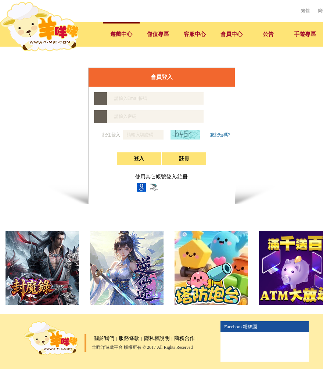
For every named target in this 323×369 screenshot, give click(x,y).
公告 (268, 34)
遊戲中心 (121, 34)
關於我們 (104, 338)
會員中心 (231, 34)
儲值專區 (158, 34)
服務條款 (129, 338)
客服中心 (195, 34)
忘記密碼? (220, 134)
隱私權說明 (157, 338)
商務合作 (184, 338)
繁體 (305, 10)
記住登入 (107, 135)
